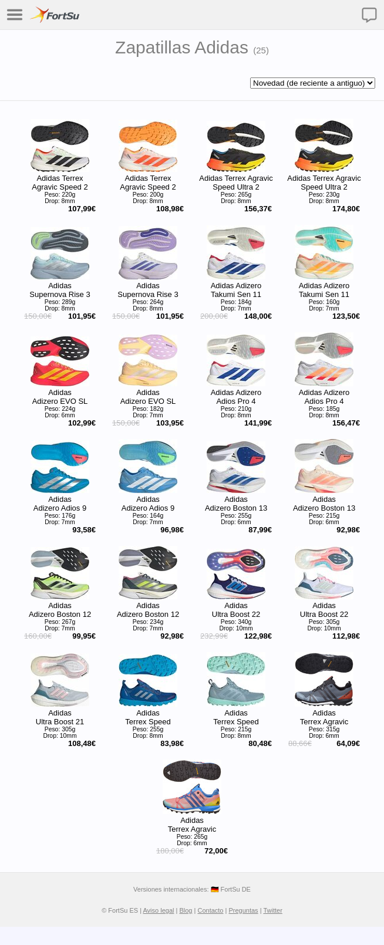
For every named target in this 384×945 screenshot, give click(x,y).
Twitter (272, 910)
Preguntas (243, 910)
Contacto (210, 910)
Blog (185, 910)
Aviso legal (158, 910)
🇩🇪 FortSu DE (231, 889)
